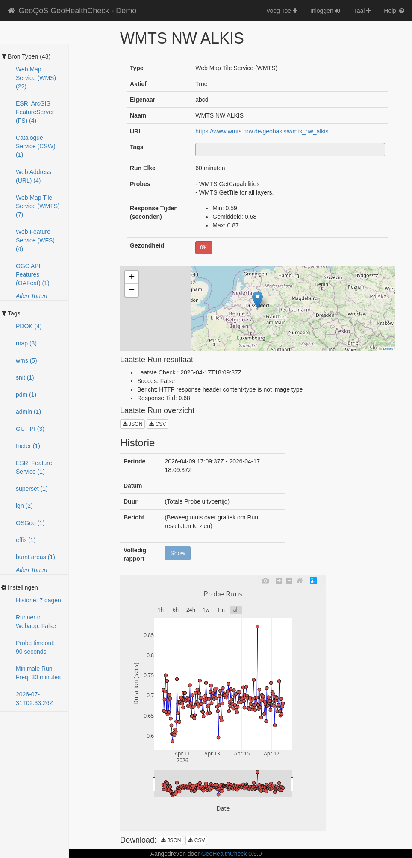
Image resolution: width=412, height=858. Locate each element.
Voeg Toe (281, 10)
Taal (362, 10)
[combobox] (290, 149)
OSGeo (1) (30, 522)
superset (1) (32, 488)
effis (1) (25, 540)
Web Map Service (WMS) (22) (36, 78)
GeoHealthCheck (224, 853)
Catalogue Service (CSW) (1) (36, 146)
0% (203, 248)
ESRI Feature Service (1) (34, 467)
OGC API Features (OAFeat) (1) (33, 274)
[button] (257, 300)
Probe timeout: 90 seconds (35, 647)
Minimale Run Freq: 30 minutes (38, 673)
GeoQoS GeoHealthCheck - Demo (71, 10)
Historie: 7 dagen (38, 600)
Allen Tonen (31, 295)
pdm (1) (26, 394)
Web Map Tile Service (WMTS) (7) (38, 206)
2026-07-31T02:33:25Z (34, 698)
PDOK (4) (29, 326)
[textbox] (200, 149)
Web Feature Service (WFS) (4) (35, 240)
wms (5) (26, 360)
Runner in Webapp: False (36, 621)
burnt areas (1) (35, 557)
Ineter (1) (28, 445)
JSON (132, 424)
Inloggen (325, 10)
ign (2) (24, 505)
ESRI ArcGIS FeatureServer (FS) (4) (35, 112)
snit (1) (25, 377)
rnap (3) (26, 343)
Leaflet (386, 349)
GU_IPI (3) (30, 428)
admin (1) (28, 411)
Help (395, 10)
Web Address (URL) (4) (33, 176)
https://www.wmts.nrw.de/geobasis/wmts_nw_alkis (261, 131)
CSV (157, 424)
